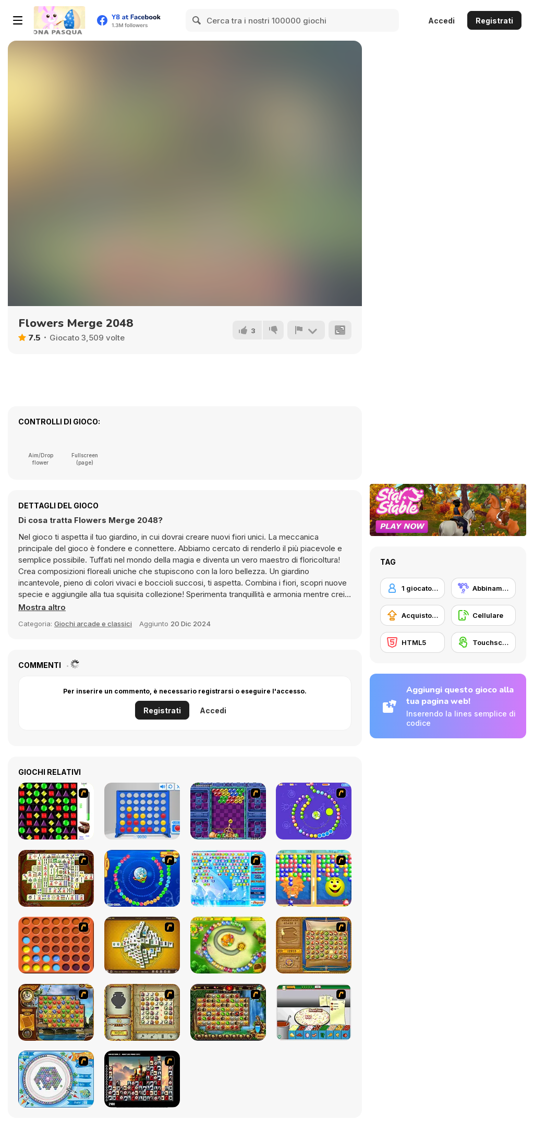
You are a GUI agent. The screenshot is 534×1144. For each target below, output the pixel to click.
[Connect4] (56, 945)
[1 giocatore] (412, 588)
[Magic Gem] (313, 878)
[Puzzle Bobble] (228, 811)
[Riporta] (306, 330)
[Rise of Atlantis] (313, 945)
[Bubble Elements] (228, 878)
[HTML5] (412, 642)
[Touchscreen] (483, 642)
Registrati (494, 20)
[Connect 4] (142, 811)
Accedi (441, 20)
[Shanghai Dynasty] (56, 878)
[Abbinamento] (483, 588)
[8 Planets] (313, 811)
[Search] (197, 20)
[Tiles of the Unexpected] (142, 1079)
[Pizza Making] (313, 1012)
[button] (42, 607)
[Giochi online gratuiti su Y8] (59, 20)
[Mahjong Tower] (142, 945)
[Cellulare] (483, 615)
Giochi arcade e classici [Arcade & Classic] (93, 623)
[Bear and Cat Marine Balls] (142, 878)
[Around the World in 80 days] (56, 1012)
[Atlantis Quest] (142, 1012)
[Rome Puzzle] (228, 1012)
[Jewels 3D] (56, 811)
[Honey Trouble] (228, 945)
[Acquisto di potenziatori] (412, 615)
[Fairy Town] (56, 1079)
